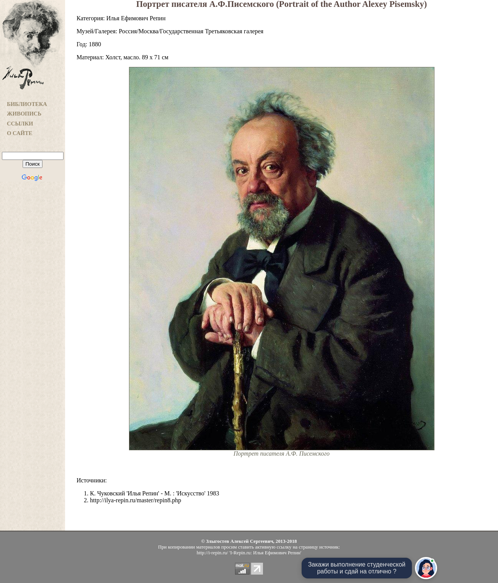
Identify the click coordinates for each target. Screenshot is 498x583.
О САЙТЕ (19, 133)
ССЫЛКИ (20, 124)
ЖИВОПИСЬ (24, 114)
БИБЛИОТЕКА (27, 104)
